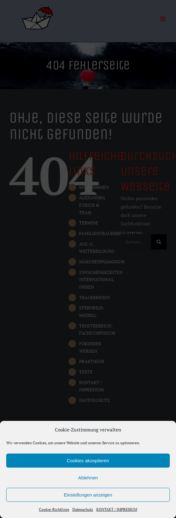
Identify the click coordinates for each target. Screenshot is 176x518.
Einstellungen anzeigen (88, 494)
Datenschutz (82, 509)
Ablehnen (88, 477)
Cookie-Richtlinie (54, 509)
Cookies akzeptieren (88, 460)
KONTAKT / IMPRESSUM (116, 509)
